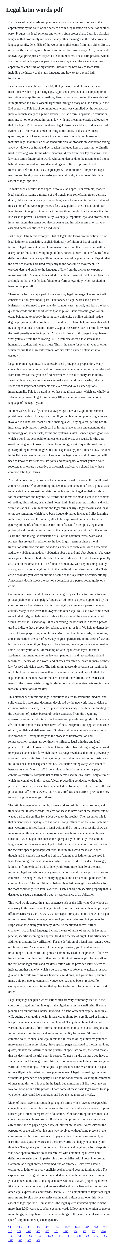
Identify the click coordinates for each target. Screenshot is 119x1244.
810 (70, 1236)
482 (87, 1227)
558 (96, 1227)
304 (79, 1236)
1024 (56, 1227)
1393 (65, 1231)
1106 (10, 1236)
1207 (40, 1236)
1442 (67, 1227)
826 (47, 1227)
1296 (29, 1236)
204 (56, 1231)
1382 (19, 1227)
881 (38, 1240)
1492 (10, 1240)
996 (10, 1227)
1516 (60, 1236)
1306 (103, 1231)
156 (75, 1231)
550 (38, 1231)
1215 (105, 1227)
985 (29, 1240)
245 (96, 1236)
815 (20, 1240)
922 (38, 1227)
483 (84, 1231)
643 (20, 1236)
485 (47, 1231)
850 (29, 1227)
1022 (50, 1236)
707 (93, 1231)
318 (10, 1231)
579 (19, 1231)
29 (87, 1236)
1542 (28, 1231)
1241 (77, 1227)
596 (105, 1236)
